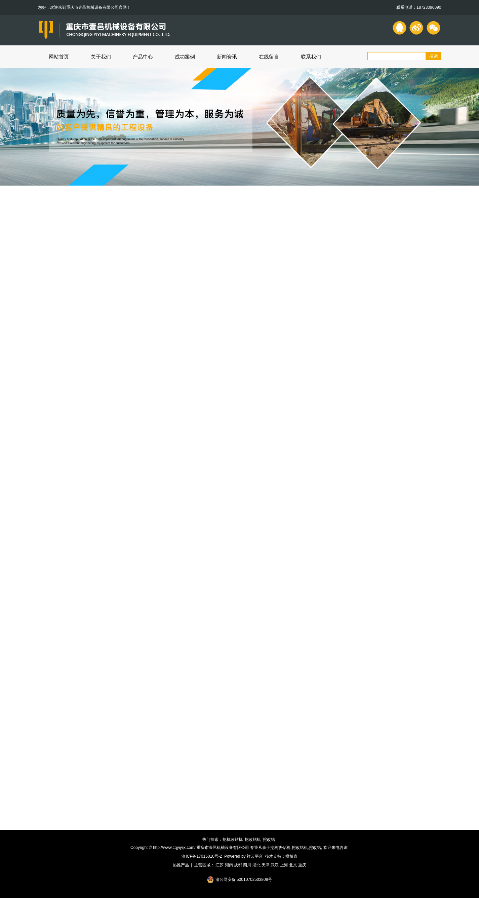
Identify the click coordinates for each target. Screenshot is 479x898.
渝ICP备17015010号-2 (202, 856)
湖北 (256, 865)
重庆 (302, 865)
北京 (293, 865)
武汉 (275, 865)
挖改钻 (269, 839)
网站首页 (59, 57)
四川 (247, 865)
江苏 (219, 865)
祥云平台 (255, 856)
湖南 (229, 865)
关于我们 (101, 57)
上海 (284, 865)
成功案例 (185, 57)
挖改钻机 (253, 839)
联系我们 (311, 57)
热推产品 (181, 865)
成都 (238, 865)
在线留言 (269, 57)
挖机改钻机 (233, 839)
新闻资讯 (227, 57)
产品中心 (143, 57)
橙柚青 (291, 856)
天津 (266, 865)
